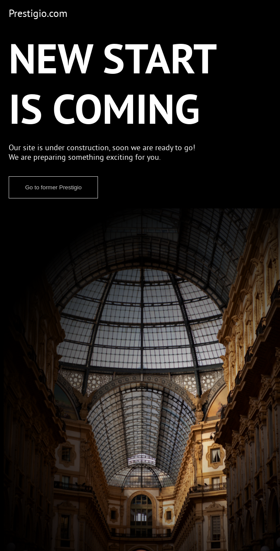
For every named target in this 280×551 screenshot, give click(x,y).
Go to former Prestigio (53, 187)
